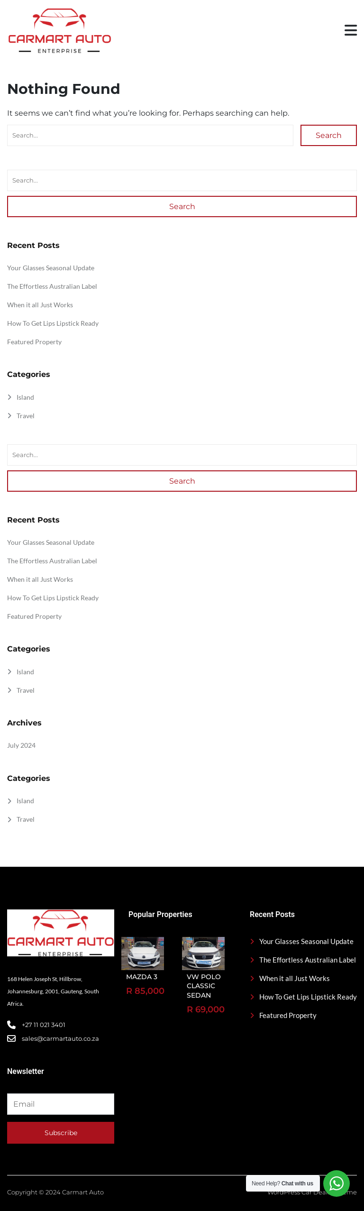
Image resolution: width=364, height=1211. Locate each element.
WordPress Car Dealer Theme (312, 1192)
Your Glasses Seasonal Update (50, 268)
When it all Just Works (40, 305)
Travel (26, 416)
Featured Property (34, 342)
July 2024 (21, 745)
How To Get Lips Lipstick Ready (53, 323)
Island (25, 397)
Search (329, 135)
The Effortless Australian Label (52, 286)
